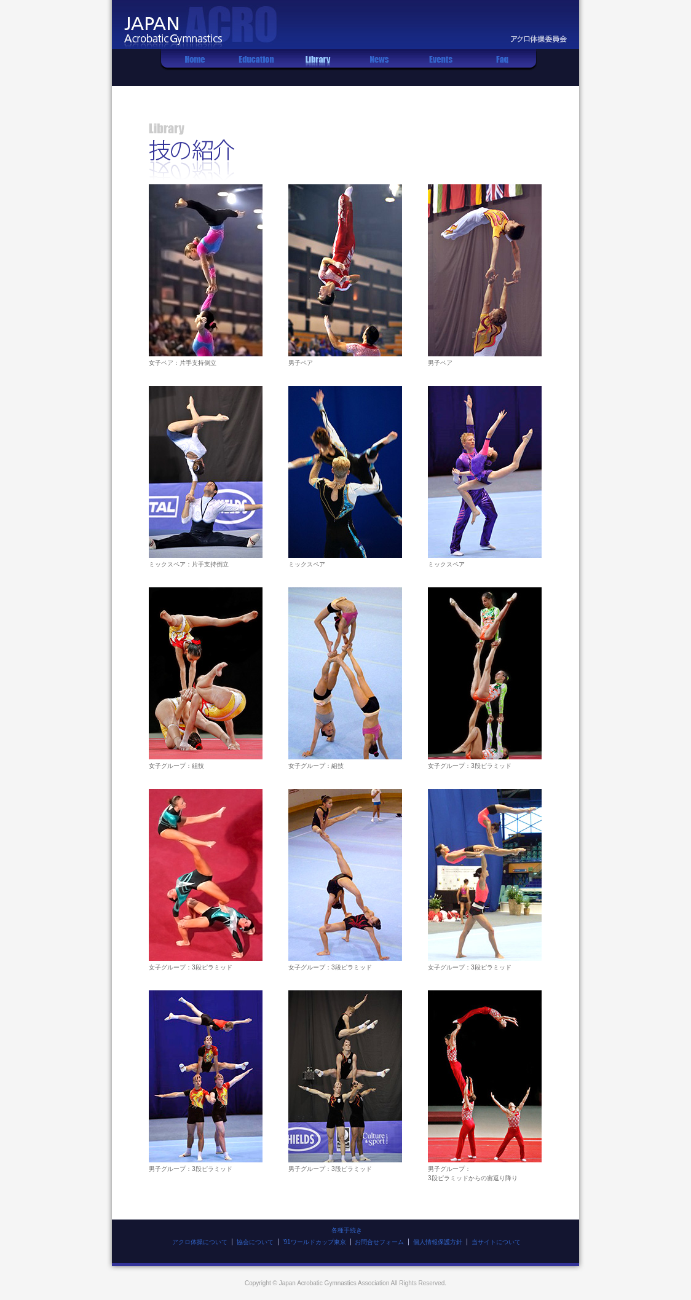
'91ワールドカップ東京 (314, 1242)
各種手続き (346, 1230)
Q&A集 (502, 67)
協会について (255, 1242)
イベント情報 (441, 67)
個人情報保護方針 (437, 1242)
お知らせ (379, 67)
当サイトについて (496, 1242)
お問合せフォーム (379, 1242)
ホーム (195, 67)
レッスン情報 (256, 67)
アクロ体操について (199, 1242)
